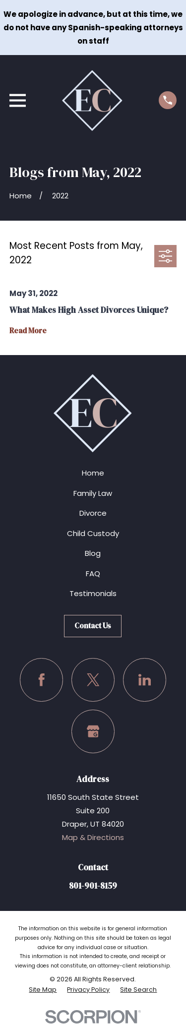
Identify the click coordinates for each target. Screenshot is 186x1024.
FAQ (93, 573)
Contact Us (92, 625)
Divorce (93, 513)
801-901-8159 (93, 886)
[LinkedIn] (145, 680)
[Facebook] (41, 680)
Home (93, 473)
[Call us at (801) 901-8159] (168, 100)
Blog (93, 553)
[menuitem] (43, 990)
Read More (28, 331)
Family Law (92, 493)
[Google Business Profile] (93, 731)
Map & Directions (93, 837)
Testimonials (93, 593)
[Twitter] (93, 680)
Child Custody (93, 533)
